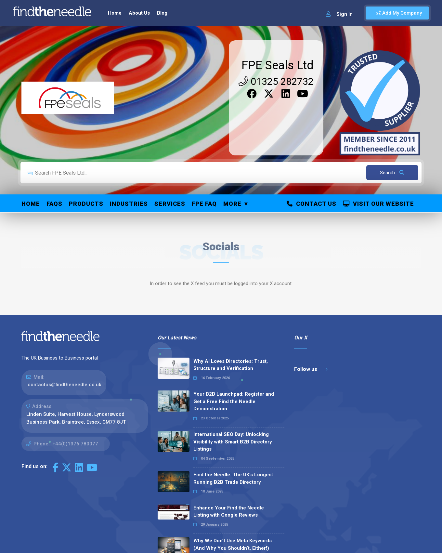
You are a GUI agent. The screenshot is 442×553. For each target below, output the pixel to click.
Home (115, 13)
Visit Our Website (378, 203)
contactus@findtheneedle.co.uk (64, 385)
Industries (129, 203)
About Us (139, 13)
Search (392, 173)
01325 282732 (276, 81)
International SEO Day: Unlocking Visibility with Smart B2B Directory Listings (232, 441)
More (232, 203)
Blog (162, 13)
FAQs (54, 203)
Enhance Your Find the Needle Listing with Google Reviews (228, 511)
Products (86, 203)
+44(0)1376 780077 (75, 444)
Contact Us (311, 203)
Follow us (311, 369)
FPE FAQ (204, 203)
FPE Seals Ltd (277, 65)
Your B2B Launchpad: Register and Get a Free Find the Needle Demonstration (233, 401)
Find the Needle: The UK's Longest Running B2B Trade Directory (233, 478)
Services (169, 203)
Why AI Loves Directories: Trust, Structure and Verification (230, 365)
